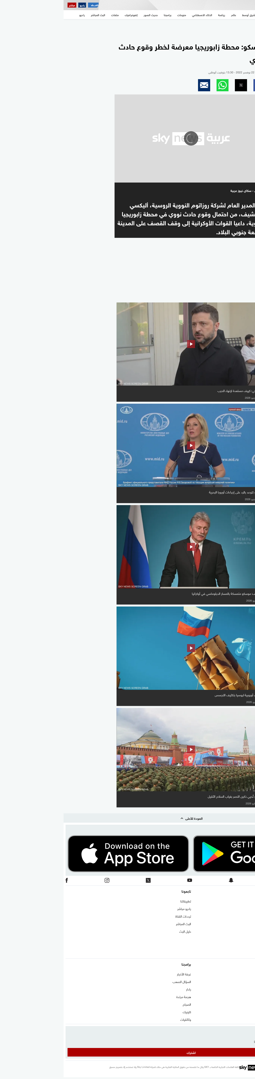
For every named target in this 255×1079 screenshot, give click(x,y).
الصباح (123, 1004)
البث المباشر (120, 923)
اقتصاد (248, 1004)
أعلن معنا (247, 946)
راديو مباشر (121, 908)
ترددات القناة (120, 916)
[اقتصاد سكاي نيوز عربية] (30, 5)
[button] (196, 85)
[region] (127, 28)
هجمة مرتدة (120, 996)
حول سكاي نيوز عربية (240, 908)
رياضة (249, 989)
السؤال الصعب (118, 981)
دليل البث (122, 931)
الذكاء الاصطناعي (242, 996)
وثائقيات (122, 1019)
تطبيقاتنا (122, 901)
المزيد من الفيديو (232, 297)
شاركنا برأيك (245, 954)
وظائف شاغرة (244, 938)
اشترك (127, 1052)
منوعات (248, 1011)
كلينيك (123, 1011)
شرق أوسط (246, 974)
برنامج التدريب (244, 916)
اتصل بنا (247, 901)
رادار (125, 989)
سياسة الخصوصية (241, 931)
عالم (250, 981)
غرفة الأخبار (120, 974)
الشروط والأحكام (242, 923)
